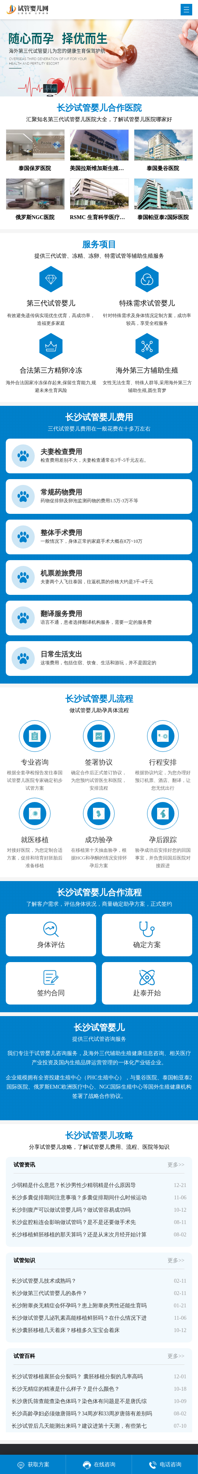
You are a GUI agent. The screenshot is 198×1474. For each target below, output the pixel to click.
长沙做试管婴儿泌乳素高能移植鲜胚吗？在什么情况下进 (79, 1318)
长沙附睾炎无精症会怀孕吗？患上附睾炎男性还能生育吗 (79, 1306)
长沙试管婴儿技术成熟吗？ (44, 1281)
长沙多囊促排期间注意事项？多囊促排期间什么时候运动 (79, 1197)
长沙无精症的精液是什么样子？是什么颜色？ (66, 1389)
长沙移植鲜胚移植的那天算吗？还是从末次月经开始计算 (79, 1235)
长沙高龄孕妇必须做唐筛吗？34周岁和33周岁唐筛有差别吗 (82, 1414)
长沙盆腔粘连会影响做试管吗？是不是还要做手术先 (74, 1222)
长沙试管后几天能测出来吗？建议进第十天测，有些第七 (79, 1426)
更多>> (176, 1165)
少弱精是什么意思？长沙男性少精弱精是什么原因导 (74, 1185)
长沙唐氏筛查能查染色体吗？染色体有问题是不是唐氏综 (79, 1401)
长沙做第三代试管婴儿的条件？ (49, 1293)
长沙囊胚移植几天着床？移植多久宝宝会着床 (66, 1330)
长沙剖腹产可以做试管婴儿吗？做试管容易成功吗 (71, 1210)
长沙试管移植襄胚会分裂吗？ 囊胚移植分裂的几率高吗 (77, 1376)
